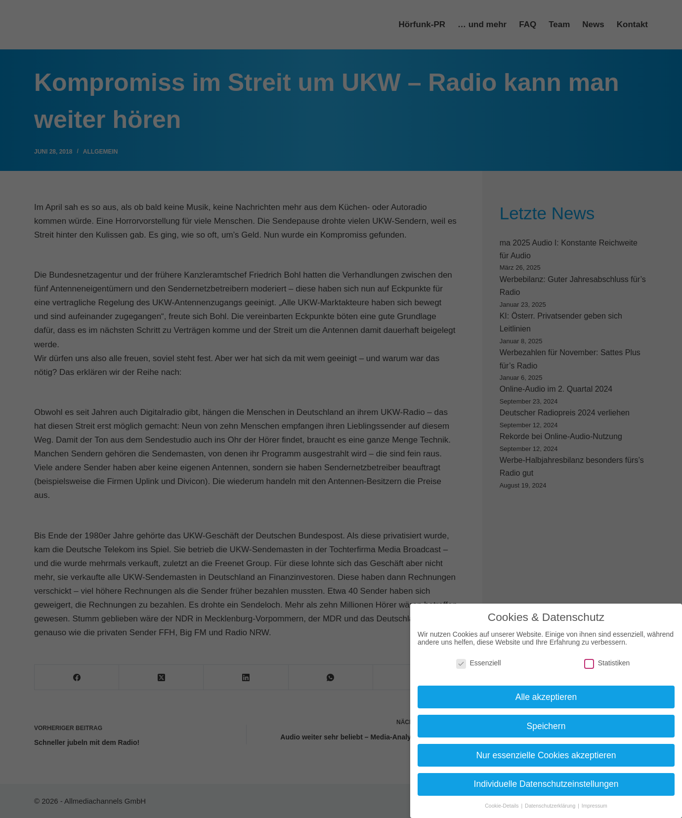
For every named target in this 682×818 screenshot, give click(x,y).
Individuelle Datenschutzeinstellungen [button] (546, 784)
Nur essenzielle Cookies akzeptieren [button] (546, 755)
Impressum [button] (594, 806)
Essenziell (478, 663)
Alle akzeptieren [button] (546, 697)
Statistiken (607, 663)
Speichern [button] (546, 726)
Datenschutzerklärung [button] (551, 806)
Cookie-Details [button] (502, 806)
